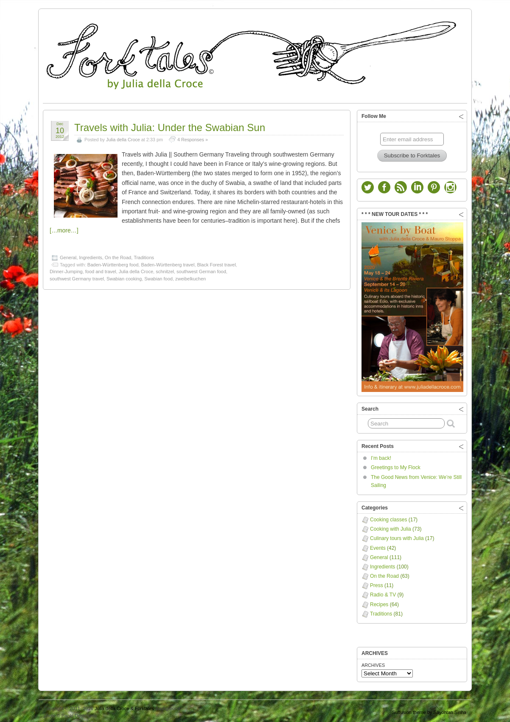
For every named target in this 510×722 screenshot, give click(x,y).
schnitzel (165, 269)
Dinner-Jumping (66, 269)
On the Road (118, 255)
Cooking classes (388, 518)
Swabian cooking (124, 276)
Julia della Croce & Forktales (124, 706)
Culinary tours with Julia (397, 536)
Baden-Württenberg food (112, 262)
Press (376, 583)
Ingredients (90, 255)
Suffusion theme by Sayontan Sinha (429, 710)
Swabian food (158, 276)
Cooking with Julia (390, 527)
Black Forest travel (216, 262)
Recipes (379, 602)
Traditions (144, 255)
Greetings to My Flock (395, 465)
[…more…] (64, 228)
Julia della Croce (123, 137)
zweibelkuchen (190, 276)
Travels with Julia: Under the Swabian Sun (169, 125)
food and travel (100, 269)
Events (378, 546)
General (68, 255)
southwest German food (201, 269)
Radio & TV (383, 593)
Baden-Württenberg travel (167, 262)
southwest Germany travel (77, 276)
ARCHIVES (373, 663)
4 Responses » (192, 137)
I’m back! (381, 456)
